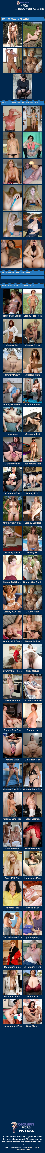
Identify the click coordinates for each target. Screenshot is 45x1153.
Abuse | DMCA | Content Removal (27, 1148)
